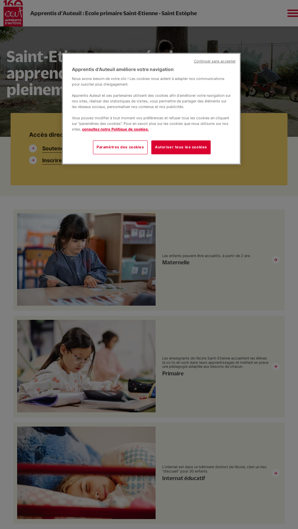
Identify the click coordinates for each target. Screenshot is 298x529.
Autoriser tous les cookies (181, 147)
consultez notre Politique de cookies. (115, 129)
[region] (151, 109)
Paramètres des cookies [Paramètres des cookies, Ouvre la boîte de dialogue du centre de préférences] (120, 147)
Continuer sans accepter (215, 61)
